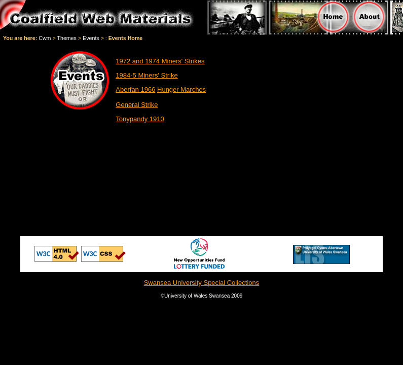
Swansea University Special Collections (202, 282)
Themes (67, 38)
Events (91, 38)
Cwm (45, 38)
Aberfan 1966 (135, 89)
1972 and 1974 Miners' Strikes (160, 61)
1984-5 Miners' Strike (146, 75)
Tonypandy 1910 (140, 119)
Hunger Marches (181, 89)
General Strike (137, 104)
